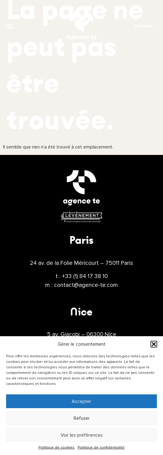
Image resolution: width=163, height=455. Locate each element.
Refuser (82, 418)
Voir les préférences (82, 435)
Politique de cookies (56, 447)
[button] (154, 344)
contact (143, 26)
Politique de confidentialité (101, 447)
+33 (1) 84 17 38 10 (85, 276)
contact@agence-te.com (86, 285)
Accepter (81, 401)
